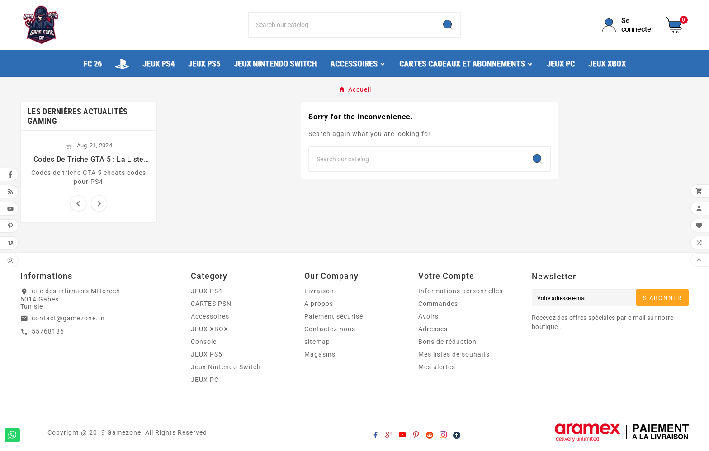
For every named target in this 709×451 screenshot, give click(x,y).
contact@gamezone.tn (68, 318)
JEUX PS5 (206, 354)
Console (204, 341)
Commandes (438, 303)
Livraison (319, 291)
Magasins (320, 354)
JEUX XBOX (209, 329)
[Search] (448, 25)
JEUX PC (205, 379)
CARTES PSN (211, 303)
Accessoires (210, 316)
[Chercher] (342, 25)
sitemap (317, 341)
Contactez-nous (329, 329)
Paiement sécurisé (333, 316)
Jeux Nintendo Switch (226, 367)
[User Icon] (628, 24)
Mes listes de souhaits (454, 354)
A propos (318, 303)
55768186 (48, 331)
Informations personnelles (460, 291)
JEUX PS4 (206, 291)
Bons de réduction (447, 341)
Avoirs (428, 316)
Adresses (433, 329)
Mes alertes (436, 367)
